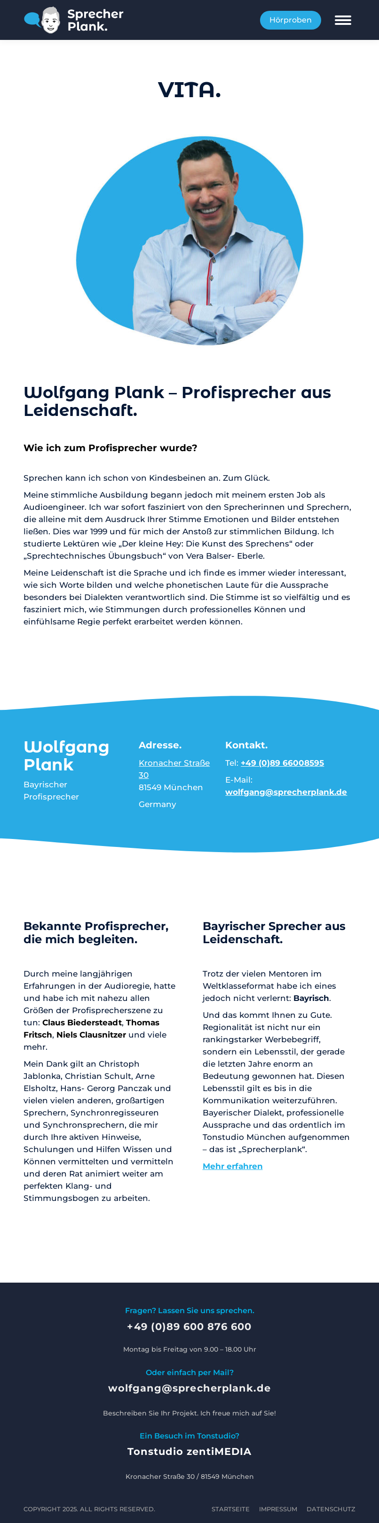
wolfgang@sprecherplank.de (286, 792)
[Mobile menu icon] (343, 20)
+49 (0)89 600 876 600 (189, 1326)
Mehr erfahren (233, 1166)
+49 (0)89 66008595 (282, 763)
